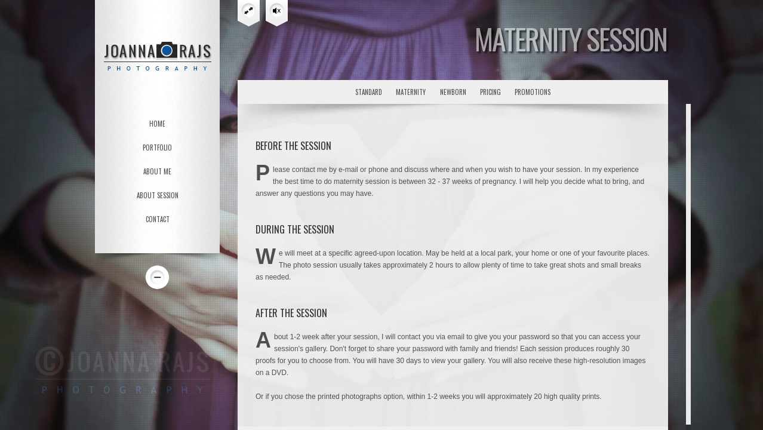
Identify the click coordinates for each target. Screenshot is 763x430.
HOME (157, 123)
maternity (411, 92)
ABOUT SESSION (158, 195)
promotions (532, 92)
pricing (490, 92)
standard (368, 92)
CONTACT (158, 219)
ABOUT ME (157, 171)
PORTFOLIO (157, 147)
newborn (453, 92)
